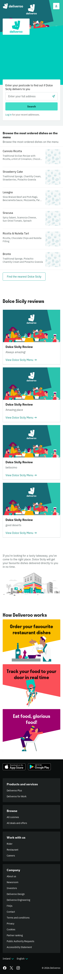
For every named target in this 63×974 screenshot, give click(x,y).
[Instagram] (18, 968)
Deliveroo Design (16, 894)
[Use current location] (53, 96)
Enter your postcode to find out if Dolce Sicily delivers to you (29, 87)
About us (11, 876)
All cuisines (13, 817)
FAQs (9, 905)
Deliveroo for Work (16, 796)
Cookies (11, 929)
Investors (12, 888)
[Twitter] (11, 968)
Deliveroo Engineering (18, 899)
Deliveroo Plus (14, 790)
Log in (8, 114)
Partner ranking (15, 935)
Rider (9, 843)
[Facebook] (5, 968)
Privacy (10, 923)
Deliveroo (13, 6)
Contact (11, 911)
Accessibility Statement (19, 947)
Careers (11, 855)
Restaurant (12, 849)
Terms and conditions (18, 917)
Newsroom (12, 882)
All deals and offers (17, 823)
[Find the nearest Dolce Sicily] (24, 277)
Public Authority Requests (20, 941)
